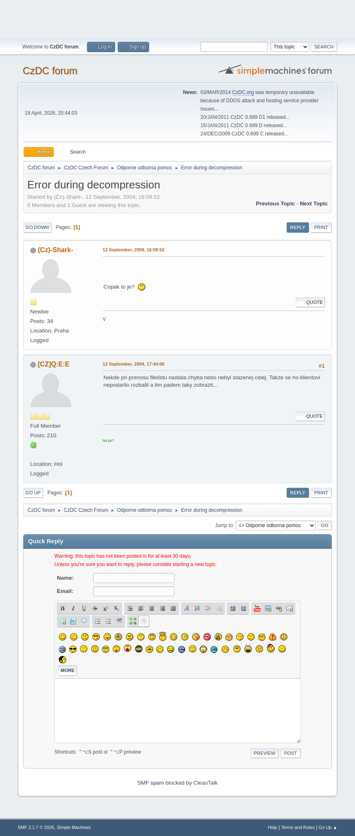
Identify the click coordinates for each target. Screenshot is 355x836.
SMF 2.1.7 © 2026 (36, 827)
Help (272, 827)
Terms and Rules (298, 827)
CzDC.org (243, 92)
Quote (310, 302)
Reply (297, 227)
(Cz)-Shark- (55, 249)
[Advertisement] (177, 18)
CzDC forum (50, 70)
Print (321, 227)
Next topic (314, 203)
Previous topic (275, 203)
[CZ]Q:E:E (53, 364)
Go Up (33, 492)
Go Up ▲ (328, 827)
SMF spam (150, 783)
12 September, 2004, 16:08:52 (133, 249)
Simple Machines (74, 827)
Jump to (224, 525)
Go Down (37, 227)
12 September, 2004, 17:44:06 (133, 363)
